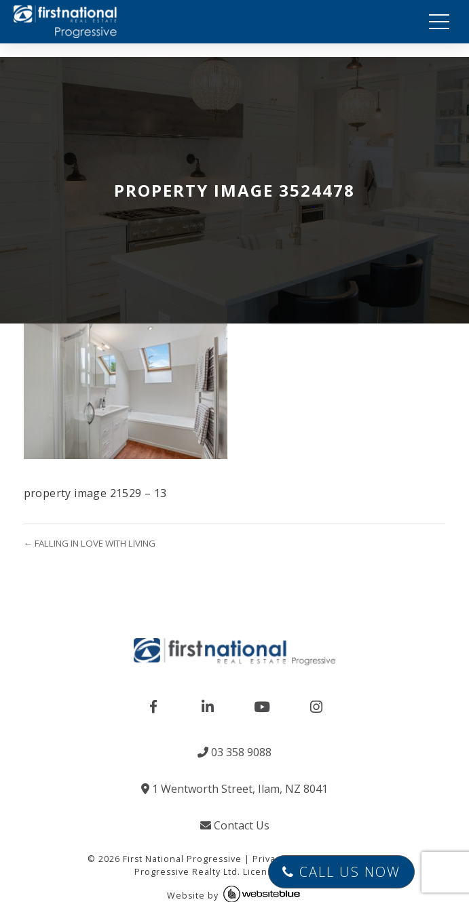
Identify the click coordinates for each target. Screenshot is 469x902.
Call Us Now (341, 872)
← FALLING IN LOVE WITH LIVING (89, 543)
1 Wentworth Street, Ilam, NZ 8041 (234, 788)
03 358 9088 (234, 752)
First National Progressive (182, 859)
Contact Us (234, 825)
